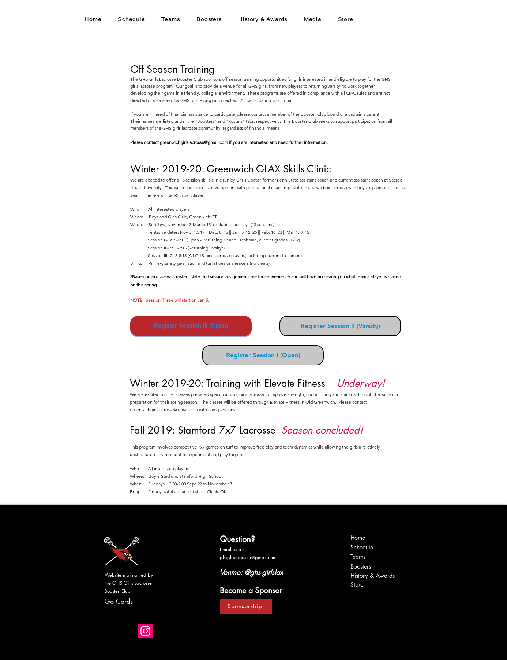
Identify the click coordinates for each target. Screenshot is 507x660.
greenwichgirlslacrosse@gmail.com (194, 142)
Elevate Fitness (285, 402)
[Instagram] (145, 631)
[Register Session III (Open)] (191, 326)
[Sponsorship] (246, 606)
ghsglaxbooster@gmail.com (248, 557)
